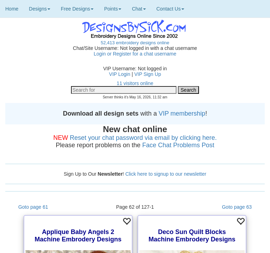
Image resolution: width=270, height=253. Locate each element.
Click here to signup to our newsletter (165, 174)
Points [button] (112, 9)
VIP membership (182, 113)
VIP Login (119, 74)
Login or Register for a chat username (135, 54)
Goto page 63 (237, 207)
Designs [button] (39, 9)
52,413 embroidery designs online (135, 42)
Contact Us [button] (170, 9)
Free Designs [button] (77, 9)
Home (11, 9)
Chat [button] (139, 9)
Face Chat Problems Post (178, 145)
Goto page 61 (33, 207)
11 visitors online (135, 83)
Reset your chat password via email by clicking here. (143, 137)
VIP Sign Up (147, 74)
